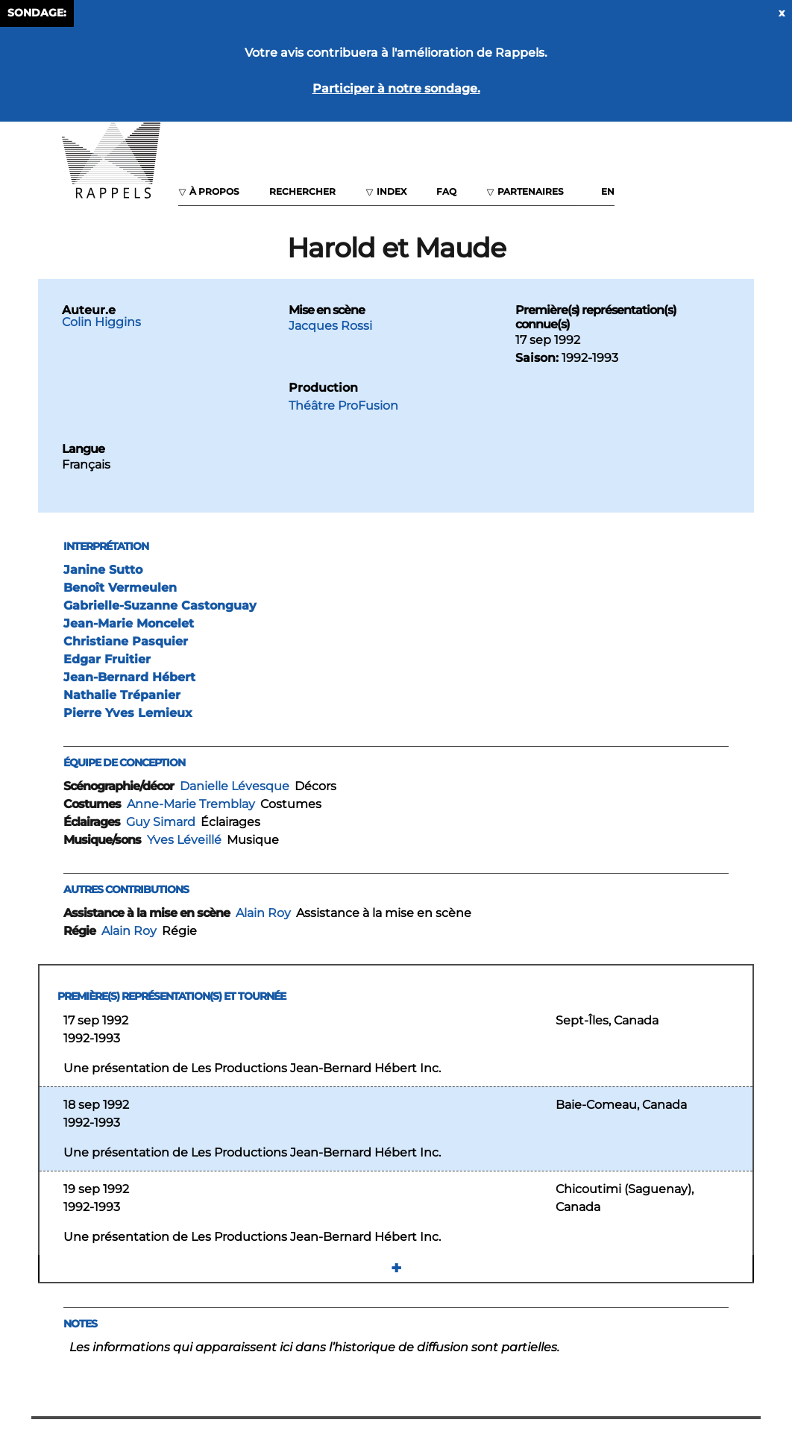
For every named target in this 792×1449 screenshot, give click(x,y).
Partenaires (530, 191)
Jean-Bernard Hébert (129, 677)
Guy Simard (160, 822)
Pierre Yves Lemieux (127, 713)
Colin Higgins (101, 322)
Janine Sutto (102, 570)
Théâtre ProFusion (343, 405)
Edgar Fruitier (107, 659)
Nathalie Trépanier (121, 695)
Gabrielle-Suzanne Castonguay (160, 605)
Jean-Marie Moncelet (128, 623)
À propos (214, 191)
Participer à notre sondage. (396, 88)
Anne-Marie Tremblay (191, 804)
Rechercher (302, 191)
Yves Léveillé (184, 840)
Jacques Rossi (330, 326)
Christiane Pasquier (125, 641)
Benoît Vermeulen (120, 587)
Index (391, 191)
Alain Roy (263, 913)
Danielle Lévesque (234, 786)
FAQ (446, 191)
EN (608, 191)
